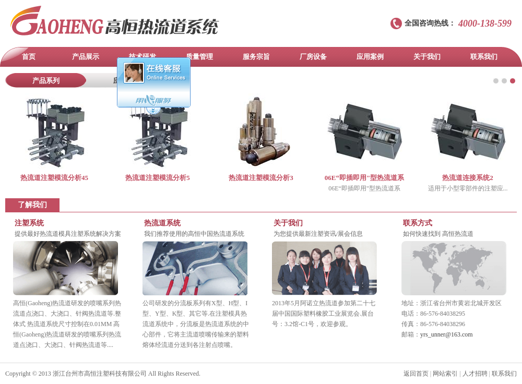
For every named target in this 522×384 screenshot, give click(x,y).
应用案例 (370, 57)
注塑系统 (29, 223)
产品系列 (46, 81)
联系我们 (483, 57)
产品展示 (85, 57)
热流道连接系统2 (467, 178)
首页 (28, 57)
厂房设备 (313, 57)
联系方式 (417, 223)
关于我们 (427, 57)
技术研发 (142, 57)
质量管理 (199, 57)
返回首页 (416, 373)
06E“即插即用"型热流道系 (364, 178)
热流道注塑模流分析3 (261, 178)
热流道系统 (162, 223)
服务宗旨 (256, 57)
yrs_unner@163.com (446, 334)
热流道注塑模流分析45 (54, 178)
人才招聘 (475, 373)
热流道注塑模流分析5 (157, 178)
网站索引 (445, 373)
